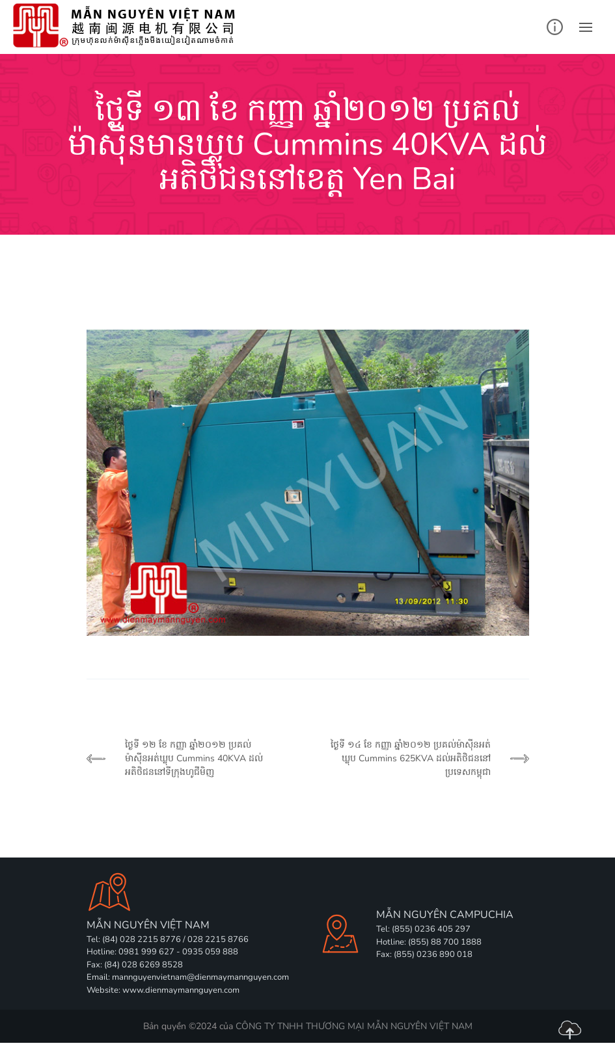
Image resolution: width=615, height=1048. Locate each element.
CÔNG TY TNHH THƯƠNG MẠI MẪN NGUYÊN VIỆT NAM (354, 1026)
